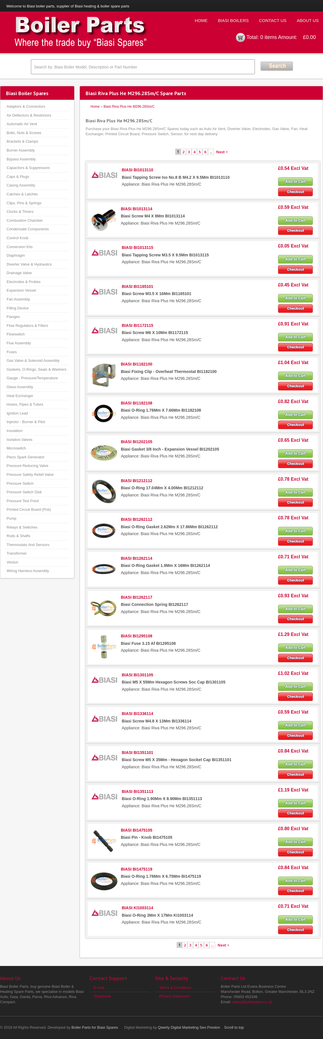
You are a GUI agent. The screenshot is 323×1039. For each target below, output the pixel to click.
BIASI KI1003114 (137, 908)
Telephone (102, 996)
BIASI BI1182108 (136, 403)
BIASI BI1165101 (137, 286)
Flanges (13, 317)
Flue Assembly (19, 343)
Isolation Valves (19, 439)
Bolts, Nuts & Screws (24, 133)
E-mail (99, 987)
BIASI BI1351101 (137, 752)
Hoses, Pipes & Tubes (25, 404)
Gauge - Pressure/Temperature (32, 378)
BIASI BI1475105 (136, 830)
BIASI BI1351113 (137, 791)
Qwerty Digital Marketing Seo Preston (189, 1027)
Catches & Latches (22, 194)
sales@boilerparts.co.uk (252, 1002)
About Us (308, 20)
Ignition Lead (17, 413)
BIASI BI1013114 (136, 209)
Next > (222, 151)
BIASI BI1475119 (136, 869)
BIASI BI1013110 (137, 170)
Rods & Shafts (18, 536)
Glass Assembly (20, 387)
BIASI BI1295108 (136, 636)
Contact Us (272, 20)
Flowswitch (16, 334)
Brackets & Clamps (22, 141)
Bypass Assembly (21, 159)
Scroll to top (234, 1027)
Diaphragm (16, 255)
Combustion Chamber (25, 220)
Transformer (17, 553)
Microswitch (16, 448)
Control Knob (17, 238)
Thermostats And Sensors (28, 545)
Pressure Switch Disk (24, 492)
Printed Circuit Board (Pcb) (29, 509)
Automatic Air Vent (22, 124)
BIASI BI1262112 (136, 519)
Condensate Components (28, 229)
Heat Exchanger (20, 396)
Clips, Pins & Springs (24, 203)
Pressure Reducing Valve (27, 465)
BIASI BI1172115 (137, 325)
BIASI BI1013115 (137, 247)
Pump (11, 518)
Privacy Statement (174, 996)
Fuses (12, 352)
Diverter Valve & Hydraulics (29, 264)
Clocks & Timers (20, 211)
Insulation (15, 431)
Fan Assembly (18, 299)
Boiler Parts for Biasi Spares (95, 1027)
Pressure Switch (20, 483)
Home (201, 20)
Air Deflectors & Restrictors (29, 115)
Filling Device (18, 308)
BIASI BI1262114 (136, 558)
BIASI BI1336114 (137, 713)
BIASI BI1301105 (137, 675)
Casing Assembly (21, 185)
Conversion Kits (20, 247)
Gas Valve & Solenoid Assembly (33, 360)
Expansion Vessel (21, 290)
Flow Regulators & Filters (27, 325)
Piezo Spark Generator (25, 457)
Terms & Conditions (175, 987)
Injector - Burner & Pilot (26, 422)
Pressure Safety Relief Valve (30, 474)
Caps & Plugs (18, 176)
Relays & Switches (22, 527)
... (211, 151)
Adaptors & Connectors (26, 106)
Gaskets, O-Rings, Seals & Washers (36, 369)
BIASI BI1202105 (136, 441)
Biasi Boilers (233, 20)
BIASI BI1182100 (136, 364)
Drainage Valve (19, 273)
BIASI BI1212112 (136, 480)
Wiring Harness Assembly (28, 571)
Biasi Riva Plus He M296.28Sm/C (129, 107)
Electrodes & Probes (24, 282)
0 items (268, 37)
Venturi (12, 562)
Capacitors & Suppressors (28, 168)
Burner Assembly (21, 150)
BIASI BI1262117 (136, 597)
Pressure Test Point (23, 501)
